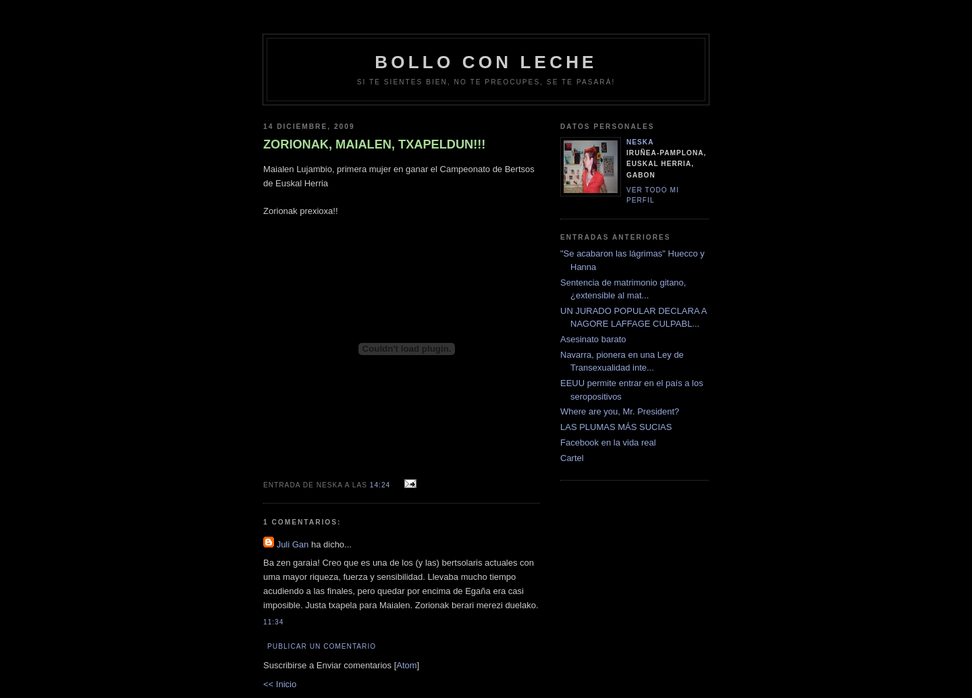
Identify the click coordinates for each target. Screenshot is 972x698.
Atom (406, 665)
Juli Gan (293, 544)
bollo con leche (486, 62)
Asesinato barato (593, 339)
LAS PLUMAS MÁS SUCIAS (616, 427)
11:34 (273, 622)
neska (640, 142)
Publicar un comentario (321, 646)
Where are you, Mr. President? (619, 411)
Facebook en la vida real (608, 442)
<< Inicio (279, 684)
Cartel (572, 458)
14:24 (381, 485)
